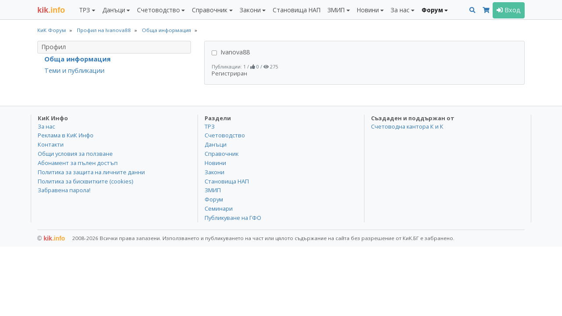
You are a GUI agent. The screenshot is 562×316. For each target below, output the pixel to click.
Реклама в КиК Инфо (66, 135)
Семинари (219, 208)
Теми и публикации (74, 70)
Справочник (221, 154)
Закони (214, 172)
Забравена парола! (64, 190)
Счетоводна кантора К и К (407, 126)
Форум (214, 199)
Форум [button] (432, 10)
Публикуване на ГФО (233, 218)
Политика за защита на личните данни (91, 172)
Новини (215, 163)
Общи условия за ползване (75, 154)
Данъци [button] (113, 10)
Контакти (51, 144)
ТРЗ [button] (84, 10)
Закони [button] (250, 10)
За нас (46, 126)
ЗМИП (213, 190)
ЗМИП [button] (336, 10)
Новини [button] (368, 10)
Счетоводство (225, 135)
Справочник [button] (209, 10)
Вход (509, 10)
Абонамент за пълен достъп (78, 163)
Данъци (216, 144)
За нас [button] (400, 10)
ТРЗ (210, 126)
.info (51, 10)
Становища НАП (297, 10)
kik (51, 238)
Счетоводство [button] (158, 10)
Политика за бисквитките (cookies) (85, 181)
